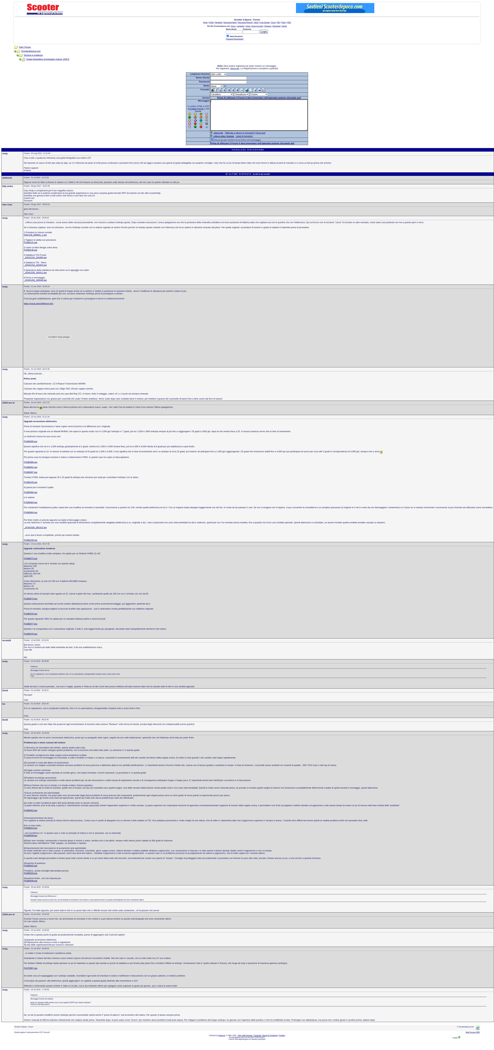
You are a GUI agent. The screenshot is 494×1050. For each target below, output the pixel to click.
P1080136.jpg (30, 256)
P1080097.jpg (30, 478)
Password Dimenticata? (235, 39)
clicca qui (234, 68)
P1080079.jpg (30, 640)
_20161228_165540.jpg (35, 286)
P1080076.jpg (30, 620)
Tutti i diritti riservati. (245, 1041)
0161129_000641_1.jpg (35, 241)
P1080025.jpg (30, 871)
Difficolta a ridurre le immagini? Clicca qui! (239, 139)
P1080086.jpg (30, 468)
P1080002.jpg (30, 816)
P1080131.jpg (30, 248)
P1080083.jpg (30, 508)
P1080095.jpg (30, 447)
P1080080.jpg (30, 498)
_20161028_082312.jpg (35, 533)
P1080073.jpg (30, 564)
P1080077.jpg (30, 630)
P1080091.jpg (30, 473)
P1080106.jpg (30, 546)
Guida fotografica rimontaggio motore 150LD (47, 59)
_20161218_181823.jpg (35, 271)
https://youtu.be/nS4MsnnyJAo (38, 309)
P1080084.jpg (30, 518)
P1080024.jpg (30, 834)
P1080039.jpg (30, 841)
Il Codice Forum (190, 109)
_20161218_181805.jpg (35, 263)
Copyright (257, 1041)
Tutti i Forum (25, 47)
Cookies (282, 1041)
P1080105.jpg (30, 488)
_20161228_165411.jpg (35, 278)
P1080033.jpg (30, 879)
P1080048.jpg (30, 887)
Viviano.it (221, 1041)
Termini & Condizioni (270, 1041)
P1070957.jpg (30, 974)
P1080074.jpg (30, 604)
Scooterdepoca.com (31, 51)
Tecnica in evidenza (33, 55)
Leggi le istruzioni (238, 142)
